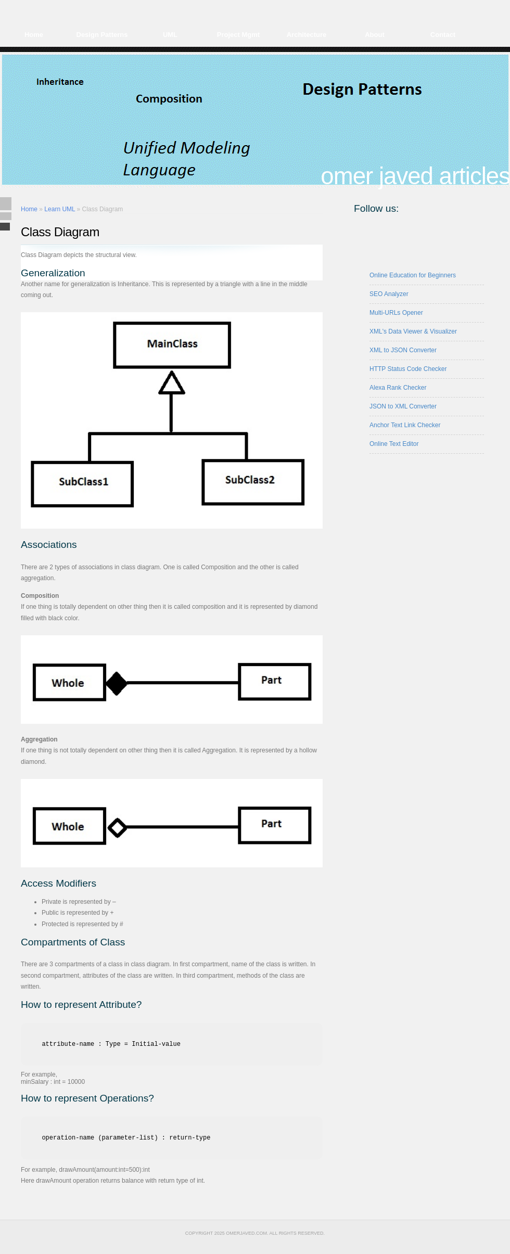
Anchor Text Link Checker (405, 425)
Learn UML (59, 209)
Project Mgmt (238, 35)
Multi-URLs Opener (396, 312)
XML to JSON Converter (403, 350)
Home (33, 35)
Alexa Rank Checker (397, 387)
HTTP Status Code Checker (408, 369)
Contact (442, 35)
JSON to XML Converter (403, 406)
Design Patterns (102, 35)
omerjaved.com (246, 1233)
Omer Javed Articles (415, 176)
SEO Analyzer (389, 294)
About (375, 35)
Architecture (307, 35)
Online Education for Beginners (412, 275)
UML (170, 35)
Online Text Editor (394, 443)
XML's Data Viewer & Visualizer (413, 331)
